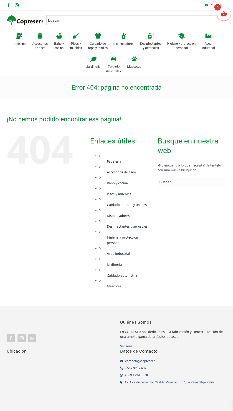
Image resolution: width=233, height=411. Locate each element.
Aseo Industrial (118, 253)
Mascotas (114, 286)
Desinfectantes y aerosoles (127, 226)
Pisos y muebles (119, 194)
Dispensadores (118, 215)
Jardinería (114, 264)
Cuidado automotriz (122, 275)
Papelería (114, 161)
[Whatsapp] (32, 338)
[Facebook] (11, 338)
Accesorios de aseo (121, 172)
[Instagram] (22, 338)
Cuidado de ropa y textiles (127, 205)
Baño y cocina (117, 183)
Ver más (126, 346)
